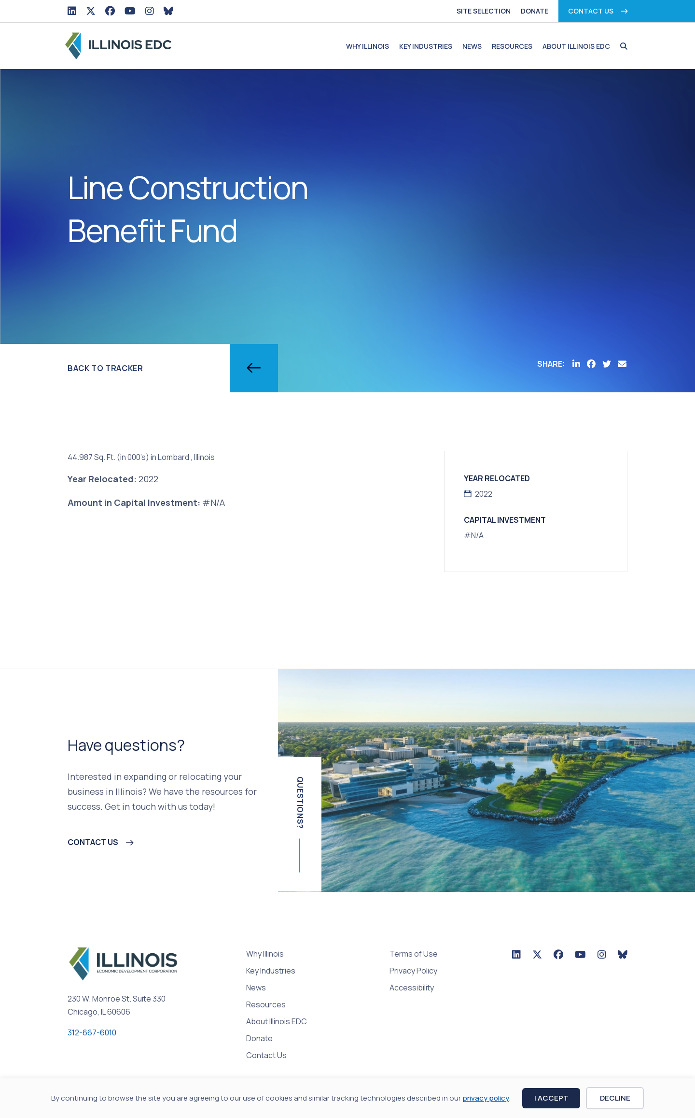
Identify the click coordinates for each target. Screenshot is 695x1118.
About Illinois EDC (576, 46)
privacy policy (485, 1098)
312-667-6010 (92, 1032)
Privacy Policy (413, 971)
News (472, 46)
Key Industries (425, 46)
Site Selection (484, 10)
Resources (512, 46)
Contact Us (590, 10)
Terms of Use (413, 954)
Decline (615, 1098)
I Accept (551, 1098)
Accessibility (411, 988)
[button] (621, 46)
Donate (534, 10)
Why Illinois (367, 46)
